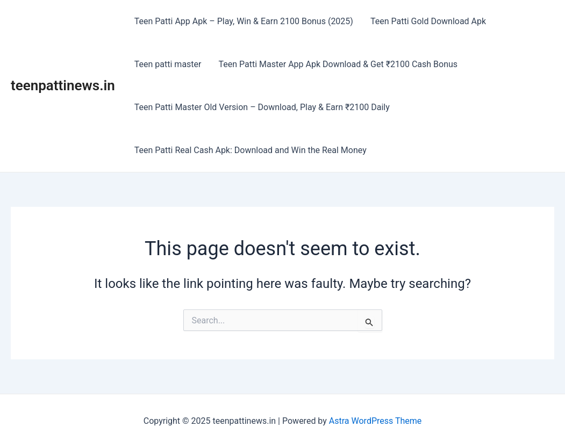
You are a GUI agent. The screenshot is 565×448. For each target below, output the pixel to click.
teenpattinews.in (63, 85)
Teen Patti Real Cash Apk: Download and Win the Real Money (250, 150)
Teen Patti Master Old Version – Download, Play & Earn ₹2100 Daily (262, 107)
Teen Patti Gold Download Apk (428, 21)
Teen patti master (168, 64)
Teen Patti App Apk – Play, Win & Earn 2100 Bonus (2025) (243, 21)
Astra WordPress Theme (375, 421)
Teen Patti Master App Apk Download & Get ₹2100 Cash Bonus (338, 64)
